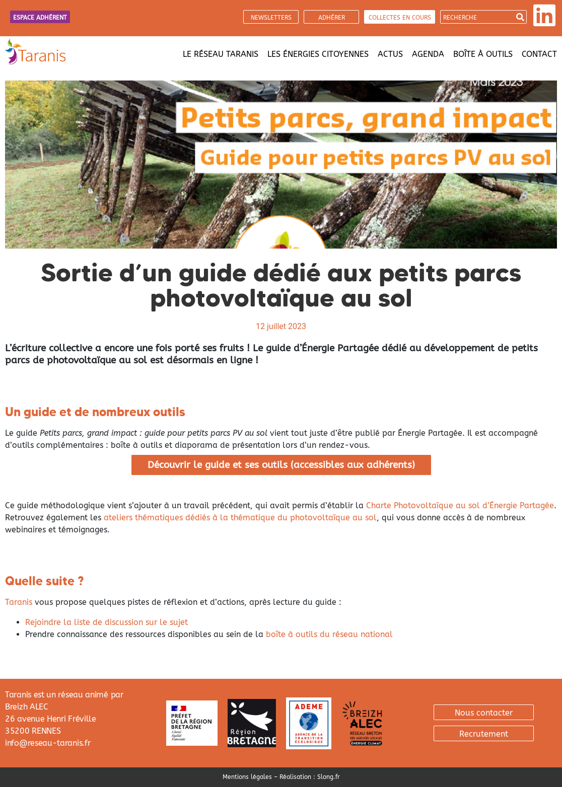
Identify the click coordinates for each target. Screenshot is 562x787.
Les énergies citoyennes (318, 54)
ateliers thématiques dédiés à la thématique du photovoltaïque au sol (240, 517)
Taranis (18, 602)
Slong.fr (328, 776)
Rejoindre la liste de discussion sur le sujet (106, 622)
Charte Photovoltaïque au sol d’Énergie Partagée (460, 505)
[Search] (520, 17)
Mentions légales (247, 776)
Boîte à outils (483, 54)
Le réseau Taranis (220, 54)
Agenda (428, 54)
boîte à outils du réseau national (329, 634)
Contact (539, 54)
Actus (390, 54)
